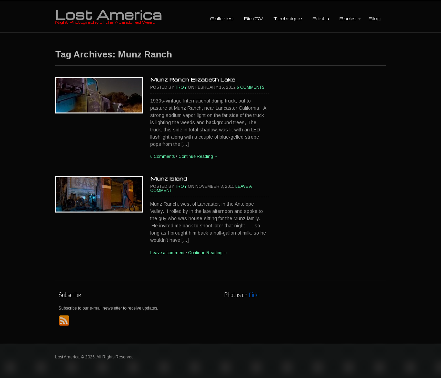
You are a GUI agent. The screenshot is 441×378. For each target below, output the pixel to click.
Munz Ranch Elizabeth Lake (192, 79)
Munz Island (168, 178)
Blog (375, 18)
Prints (320, 18)
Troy (181, 87)
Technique (288, 18)
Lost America (108, 14)
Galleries (222, 18)
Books (348, 19)
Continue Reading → (198, 156)
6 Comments (251, 87)
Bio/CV (253, 18)
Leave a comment (167, 252)
